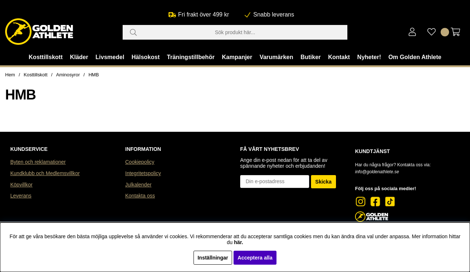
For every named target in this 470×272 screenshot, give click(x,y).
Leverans (21, 196)
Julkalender (138, 185)
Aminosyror (68, 74)
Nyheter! (369, 57)
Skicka (323, 182)
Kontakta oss (140, 196)
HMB (93, 74)
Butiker (310, 57)
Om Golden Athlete (414, 57)
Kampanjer (237, 57)
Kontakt (339, 57)
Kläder (79, 57)
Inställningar (213, 258)
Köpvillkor (21, 185)
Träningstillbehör (191, 57)
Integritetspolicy (143, 173)
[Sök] (235, 32)
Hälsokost (145, 57)
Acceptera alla (255, 258)
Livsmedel (109, 57)
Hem (10, 74)
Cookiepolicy (139, 162)
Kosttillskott (45, 57)
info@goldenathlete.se (377, 171)
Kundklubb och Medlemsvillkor (45, 173)
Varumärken (276, 57)
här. (238, 242)
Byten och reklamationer (38, 162)
